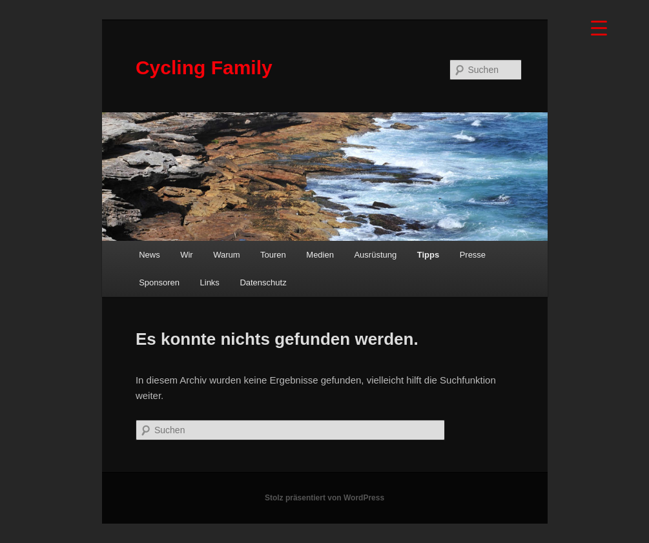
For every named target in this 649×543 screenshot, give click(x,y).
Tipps (428, 255)
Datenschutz (263, 282)
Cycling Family (204, 67)
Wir (186, 255)
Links (210, 282)
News (149, 255)
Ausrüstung (375, 255)
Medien (320, 255)
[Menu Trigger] (599, 27)
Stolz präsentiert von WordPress (324, 497)
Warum (226, 255)
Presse (473, 255)
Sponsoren (159, 282)
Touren (273, 255)
